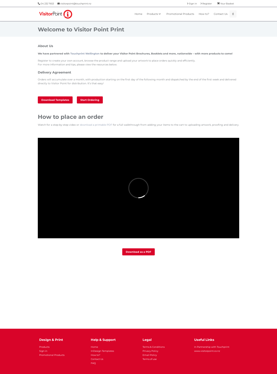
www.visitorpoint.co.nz (207, 351)
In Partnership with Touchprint (211, 346)
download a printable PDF (96, 124)
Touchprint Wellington (85, 53)
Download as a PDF (138, 251)
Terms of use (150, 359)
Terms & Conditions (154, 346)
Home (138, 14)
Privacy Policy (150, 351)
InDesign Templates (102, 351)
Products (154, 14)
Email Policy (150, 355)
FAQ (93, 363)
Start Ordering (89, 100)
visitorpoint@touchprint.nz (74, 3)
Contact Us (221, 14)
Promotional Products (180, 14)
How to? (204, 14)
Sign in (43, 351)
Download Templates (55, 100)
